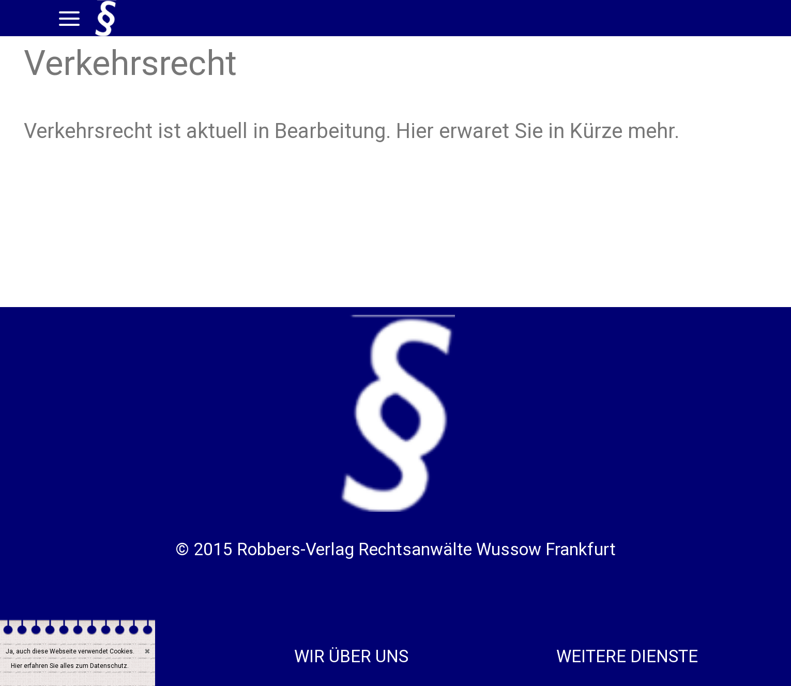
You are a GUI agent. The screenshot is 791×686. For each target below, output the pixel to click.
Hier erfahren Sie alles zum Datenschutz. (70, 665)
